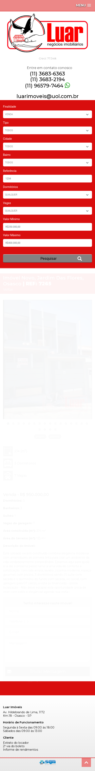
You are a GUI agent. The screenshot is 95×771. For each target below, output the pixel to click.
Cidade (7, 138)
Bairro (7, 154)
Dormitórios (10, 187)
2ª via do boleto (14, 746)
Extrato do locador (16, 743)
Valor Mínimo (11, 219)
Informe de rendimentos (20, 749)
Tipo (6, 122)
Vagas (7, 203)
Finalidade (9, 106)
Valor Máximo (11, 235)
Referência (9, 171)
